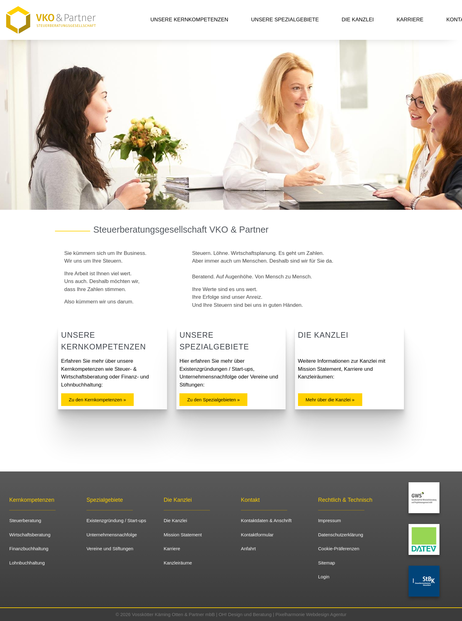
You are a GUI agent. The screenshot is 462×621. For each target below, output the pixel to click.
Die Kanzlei (358, 20)
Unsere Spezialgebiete (285, 20)
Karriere (410, 20)
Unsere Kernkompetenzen (189, 20)
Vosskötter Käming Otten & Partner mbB (173, 614)
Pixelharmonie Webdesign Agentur (310, 614)
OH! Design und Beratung (245, 614)
